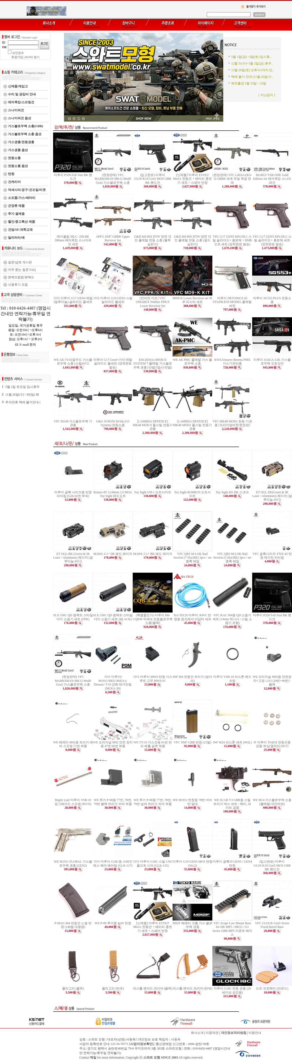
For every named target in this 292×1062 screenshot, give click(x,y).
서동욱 (176, 1039)
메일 (93, 1057)
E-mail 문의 (25, 344)
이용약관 (212, 1033)
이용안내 (254, 1033)
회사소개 (197, 1033)
